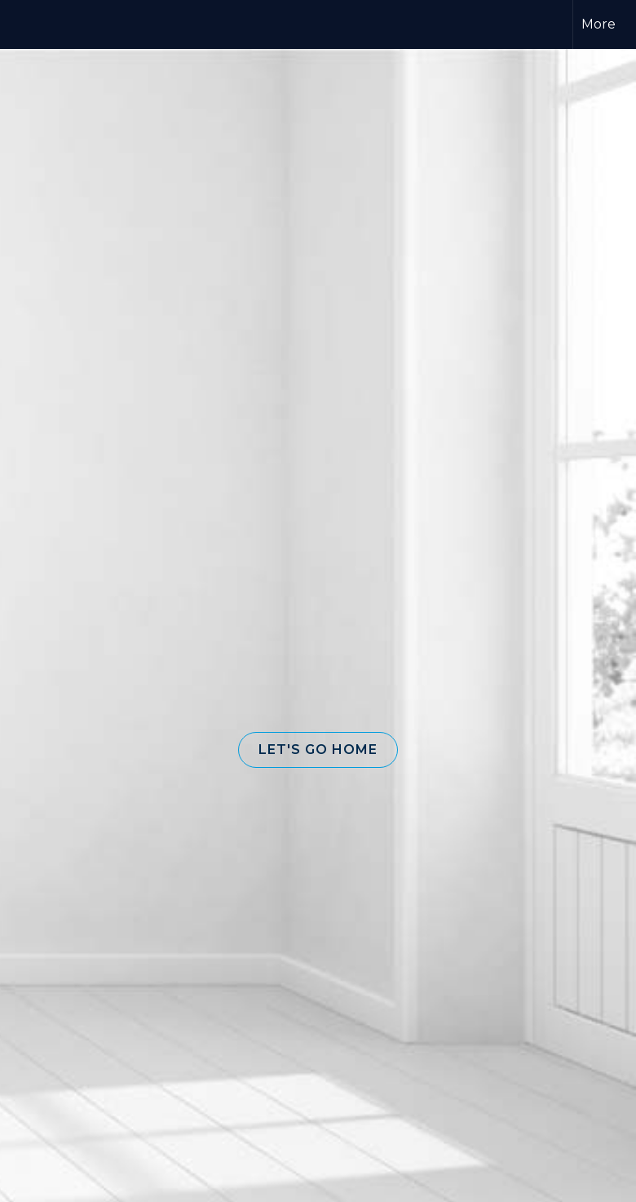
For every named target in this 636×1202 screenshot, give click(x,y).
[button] (318, 750)
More (598, 24)
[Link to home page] (236, 24)
